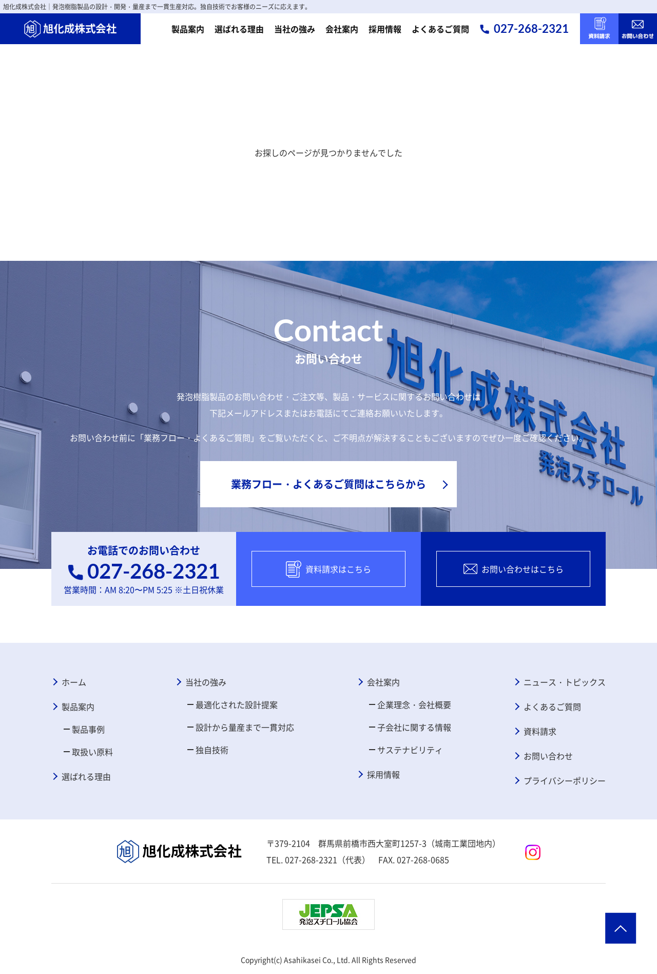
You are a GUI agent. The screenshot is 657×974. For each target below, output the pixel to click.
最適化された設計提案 (237, 704)
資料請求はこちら (328, 569)
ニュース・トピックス (565, 682)
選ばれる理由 (239, 29)
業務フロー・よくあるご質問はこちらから (328, 483)
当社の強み (294, 29)
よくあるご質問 (440, 29)
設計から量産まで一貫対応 (245, 727)
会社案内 (341, 29)
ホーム (74, 682)
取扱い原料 (92, 752)
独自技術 (212, 749)
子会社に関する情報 (414, 727)
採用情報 (385, 29)
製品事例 (88, 729)
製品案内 (187, 29)
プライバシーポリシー (565, 780)
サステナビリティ (410, 749)
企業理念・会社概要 (414, 704)
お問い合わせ (548, 756)
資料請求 (540, 731)
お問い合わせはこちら (513, 569)
